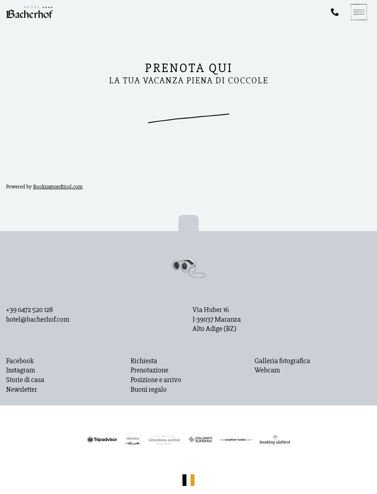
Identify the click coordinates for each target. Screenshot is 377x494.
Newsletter (21, 390)
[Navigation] (359, 12)
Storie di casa (25, 380)
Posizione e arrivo (155, 380)
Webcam (267, 370)
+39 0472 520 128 (29, 310)
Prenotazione (149, 370)
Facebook (20, 361)
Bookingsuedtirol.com (58, 186)
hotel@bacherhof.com (37, 320)
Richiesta (143, 361)
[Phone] (335, 12)
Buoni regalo (148, 390)
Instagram (20, 370)
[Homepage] (29, 12)
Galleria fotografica (282, 361)
